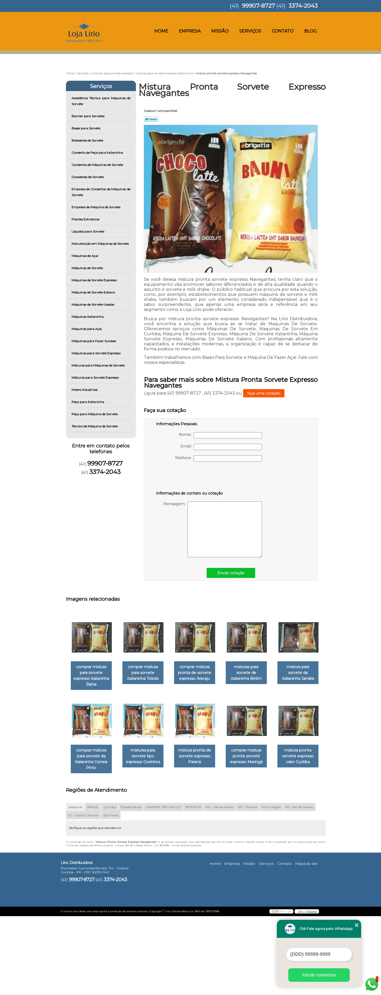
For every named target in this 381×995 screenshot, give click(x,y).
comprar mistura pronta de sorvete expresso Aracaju (199, 673)
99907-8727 (258, 5)
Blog (310, 31)
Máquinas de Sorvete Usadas (93, 304)
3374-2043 (303, 5)
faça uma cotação (263, 393)
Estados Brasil (131, 886)
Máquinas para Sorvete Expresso (96, 353)
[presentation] (189, 477)
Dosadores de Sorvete (88, 177)
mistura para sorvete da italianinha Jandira (92, 754)
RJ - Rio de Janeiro (299, 886)
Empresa (190, 31)
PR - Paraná (247, 886)
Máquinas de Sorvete (88, 268)
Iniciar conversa (319, 975)
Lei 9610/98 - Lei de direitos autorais (177, 924)
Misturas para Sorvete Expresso (95, 377)
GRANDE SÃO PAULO (163, 886)
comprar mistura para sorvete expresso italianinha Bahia (92, 676)
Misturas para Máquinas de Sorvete (98, 365)
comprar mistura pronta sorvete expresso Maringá (92, 841)
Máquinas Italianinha (88, 317)
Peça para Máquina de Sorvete (95, 414)
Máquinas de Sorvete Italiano (94, 292)
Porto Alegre (271, 886)
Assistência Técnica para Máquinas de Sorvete (101, 101)
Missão (220, 31)
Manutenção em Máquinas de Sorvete (101, 244)
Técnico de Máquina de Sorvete (95, 426)
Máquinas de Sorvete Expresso (95, 280)
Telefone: (218, 458)
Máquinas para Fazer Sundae (94, 341)
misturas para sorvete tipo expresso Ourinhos (200, 757)
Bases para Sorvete (86, 128)
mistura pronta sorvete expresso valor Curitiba (146, 841)
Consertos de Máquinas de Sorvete (98, 165)
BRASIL (93, 886)
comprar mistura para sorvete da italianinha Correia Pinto (146, 760)
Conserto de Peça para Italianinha (98, 153)
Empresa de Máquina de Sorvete (96, 207)
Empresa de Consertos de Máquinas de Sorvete (101, 192)
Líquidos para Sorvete (88, 231)
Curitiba (109, 886)
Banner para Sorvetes (88, 116)
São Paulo (110, 894)
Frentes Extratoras (86, 219)
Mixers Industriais (85, 390)
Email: (221, 447)
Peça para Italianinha (88, 402)
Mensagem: (212, 529)
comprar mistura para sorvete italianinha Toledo (146, 673)
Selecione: (75, 886)
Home (161, 31)
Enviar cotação (231, 573)
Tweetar (151, 119)
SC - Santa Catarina (83, 894)
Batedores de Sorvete (88, 140)
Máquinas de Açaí (85, 256)
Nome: (220, 435)
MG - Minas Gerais (219, 886)
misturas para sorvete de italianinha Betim (253, 673)
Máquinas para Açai (87, 329)
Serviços (250, 31)
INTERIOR (193, 886)
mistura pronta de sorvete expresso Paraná (253, 757)
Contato (283, 31)
